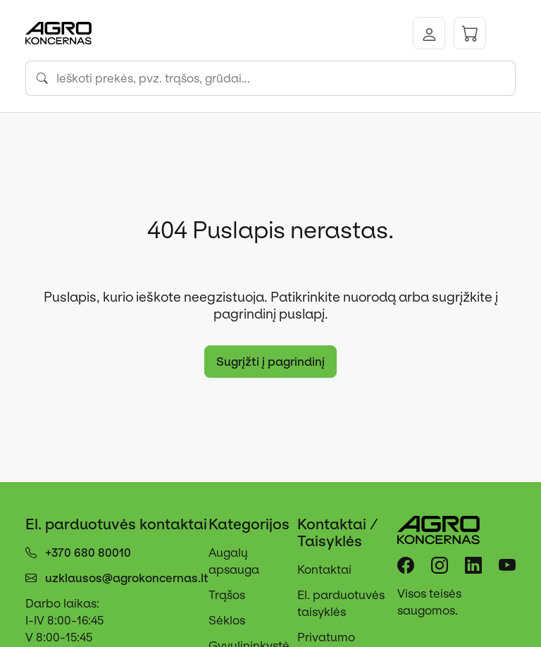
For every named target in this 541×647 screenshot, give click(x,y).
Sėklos (227, 620)
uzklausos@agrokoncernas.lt (127, 578)
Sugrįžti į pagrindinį (270, 362)
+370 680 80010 (88, 553)
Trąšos (227, 595)
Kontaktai (324, 569)
